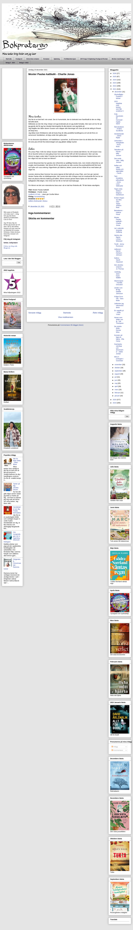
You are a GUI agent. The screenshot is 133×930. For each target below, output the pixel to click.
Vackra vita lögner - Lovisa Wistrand (118, 238)
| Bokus (44, 201)
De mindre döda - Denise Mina (118, 329)
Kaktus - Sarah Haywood (118, 260)
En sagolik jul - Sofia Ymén (119, 312)
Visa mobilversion (65, 317)
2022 (115, 86)
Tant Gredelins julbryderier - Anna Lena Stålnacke (119, 181)
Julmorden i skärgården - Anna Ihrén (119, 143)
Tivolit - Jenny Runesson (119, 245)
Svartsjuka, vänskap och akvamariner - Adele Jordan (118, 349)
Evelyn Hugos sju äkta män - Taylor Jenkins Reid (119, 202)
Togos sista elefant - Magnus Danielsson (119, 192)
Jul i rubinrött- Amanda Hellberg (119, 230)
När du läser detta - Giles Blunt (17, 461)
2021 (115, 89)
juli (116, 377)
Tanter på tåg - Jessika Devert (16, 486)
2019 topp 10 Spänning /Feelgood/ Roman (94, 59)
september (119, 371)
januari (117, 396)
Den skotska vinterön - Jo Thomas (119, 267)
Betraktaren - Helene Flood (119, 212)
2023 (115, 83)
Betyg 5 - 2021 (10, 62)
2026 (115, 73)
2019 (115, 403)
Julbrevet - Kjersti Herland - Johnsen (118, 252)
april (116, 386)
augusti (117, 374)
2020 (115, 400)
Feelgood (19, 59)
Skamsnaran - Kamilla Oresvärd (118, 283)
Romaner (46, 59)
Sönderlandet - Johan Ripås (119, 136)
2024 (115, 80)
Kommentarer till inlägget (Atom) (71, 325)
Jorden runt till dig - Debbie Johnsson (118, 290)
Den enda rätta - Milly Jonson (119, 160)
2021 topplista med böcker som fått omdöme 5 (119, 106)
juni (116, 380)
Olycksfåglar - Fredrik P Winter (119, 96)
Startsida (8, 59)
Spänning (57, 59)
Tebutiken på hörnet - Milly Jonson (118, 152)
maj (116, 383)
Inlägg (115, 747)
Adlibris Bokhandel (35, 201)
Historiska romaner (32, 59)
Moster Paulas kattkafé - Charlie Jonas (118, 221)
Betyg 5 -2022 (23, 62)
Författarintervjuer (70, 59)
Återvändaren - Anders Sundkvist (119, 129)
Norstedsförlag (39, 196)
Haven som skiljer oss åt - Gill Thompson (119, 320)
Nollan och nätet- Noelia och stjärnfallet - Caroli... (119, 169)
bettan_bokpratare (11, 243)
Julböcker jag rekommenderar (119, 305)
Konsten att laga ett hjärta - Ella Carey (119, 338)
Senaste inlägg (34, 313)
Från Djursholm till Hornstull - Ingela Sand (118, 119)
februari (117, 393)
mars (117, 389)
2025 (115, 76)
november (118, 364)
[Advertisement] (65, 290)
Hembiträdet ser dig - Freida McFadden (17, 510)
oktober (117, 368)
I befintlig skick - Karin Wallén (117, 275)
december (118, 92)
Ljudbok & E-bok (34, 194)
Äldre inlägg (98, 313)
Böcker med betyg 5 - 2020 (121, 59)
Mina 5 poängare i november (119, 359)
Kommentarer (117, 750)
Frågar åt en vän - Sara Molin (118, 298)
